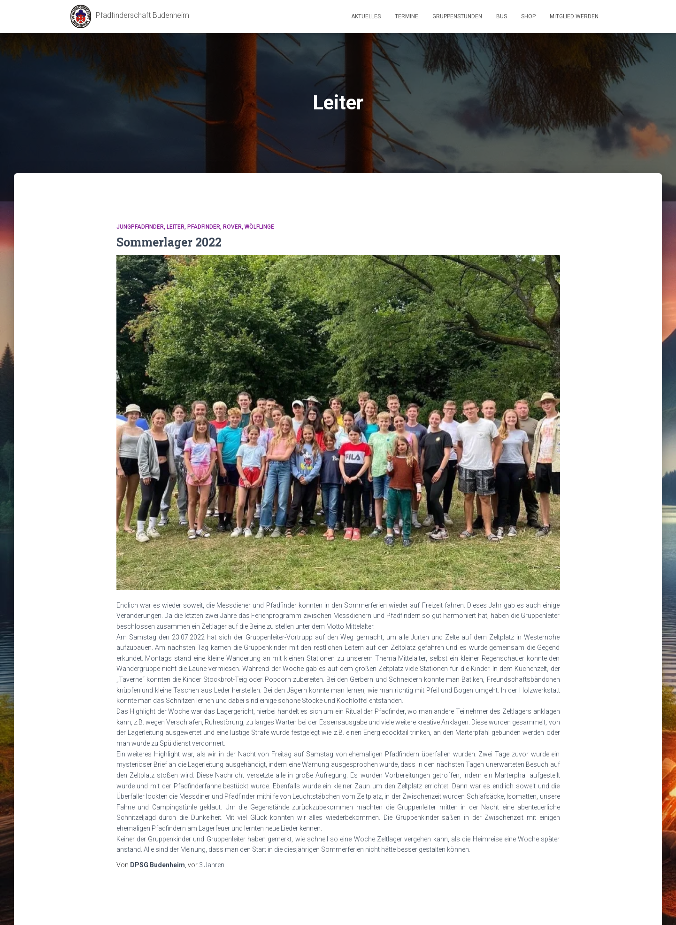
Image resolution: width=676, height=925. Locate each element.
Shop (528, 16)
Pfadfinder (203, 227)
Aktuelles (366, 16)
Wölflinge (259, 227)
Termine (406, 16)
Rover (232, 227)
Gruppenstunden (457, 16)
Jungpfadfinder (140, 227)
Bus (501, 16)
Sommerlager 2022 (169, 242)
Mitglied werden (574, 16)
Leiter (175, 227)
